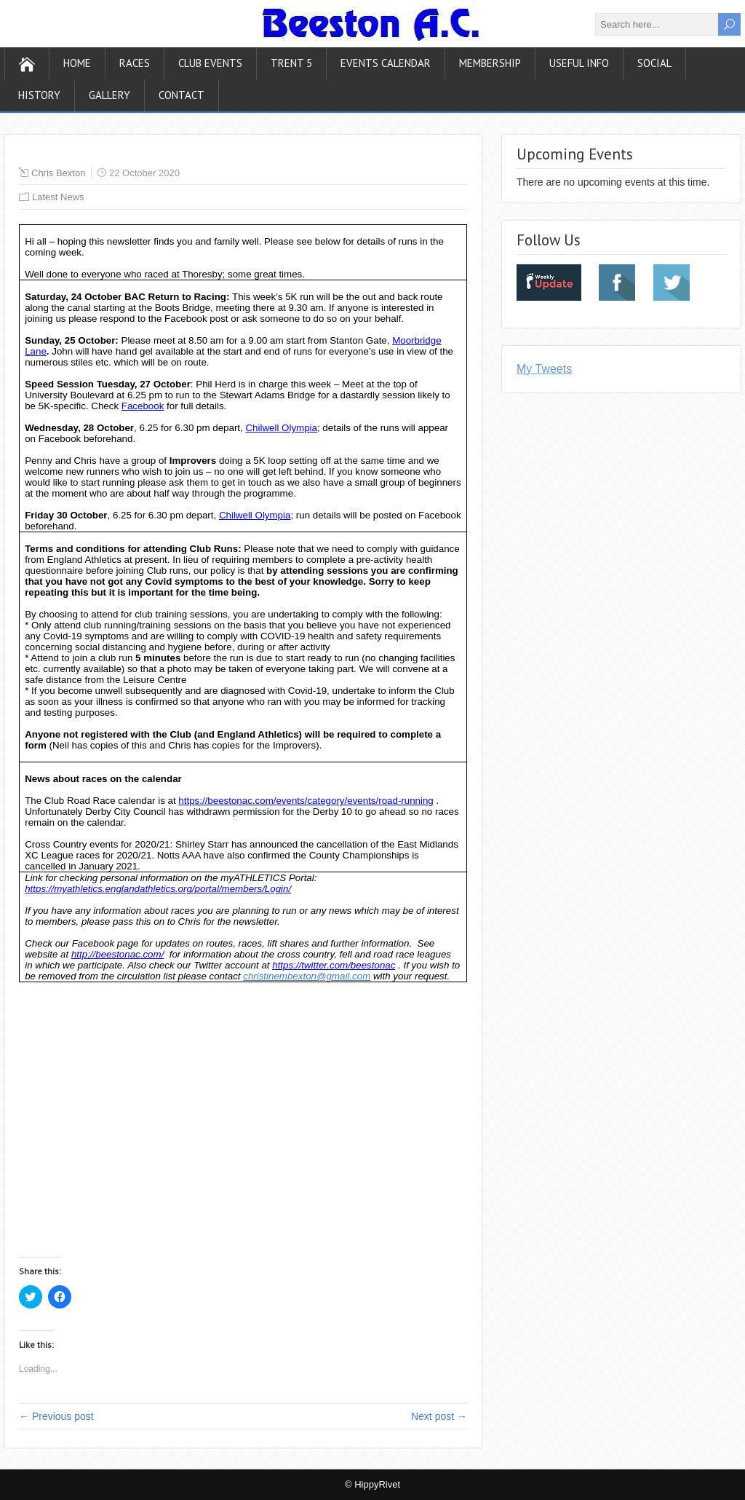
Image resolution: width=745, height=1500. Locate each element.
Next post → (439, 1416)
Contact (181, 95)
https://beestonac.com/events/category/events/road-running (305, 800)
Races (134, 63)
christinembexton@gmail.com (306, 976)
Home (77, 63)
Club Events (210, 63)
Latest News (58, 197)
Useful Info (579, 63)
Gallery (109, 95)
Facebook (142, 405)
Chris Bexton (58, 172)
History (39, 95)
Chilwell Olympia (281, 427)
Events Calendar (385, 63)
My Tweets (544, 369)
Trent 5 (291, 63)
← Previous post (56, 1416)
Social (654, 63)
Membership (490, 63)
